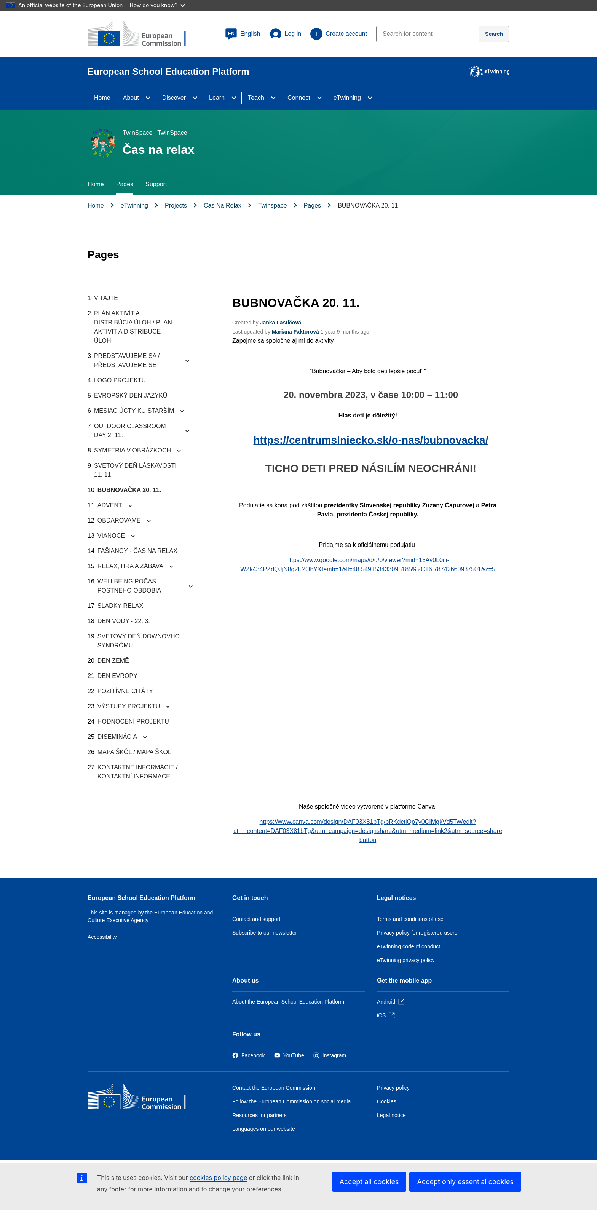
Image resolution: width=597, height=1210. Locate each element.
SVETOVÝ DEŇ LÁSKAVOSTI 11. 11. (135, 470)
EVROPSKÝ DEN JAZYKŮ (130, 395)
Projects (176, 205)
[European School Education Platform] (143, 34)
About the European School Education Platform (288, 1002)
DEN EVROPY (117, 676)
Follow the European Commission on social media (291, 1101)
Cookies (386, 1101)
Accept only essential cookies (465, 1182)
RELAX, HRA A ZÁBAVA (130, 566)
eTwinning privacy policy (405, 960)
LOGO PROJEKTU (120, 380)
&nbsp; (367, 686)
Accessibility (102, 937)
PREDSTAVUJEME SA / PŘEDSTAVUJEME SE (127, 360)
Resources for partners (259, 1115)
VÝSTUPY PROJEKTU (128, 706)
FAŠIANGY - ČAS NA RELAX (137, 551)
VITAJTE (106, 298)
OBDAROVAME (119, 520)
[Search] (494, 34)
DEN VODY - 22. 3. (123, 621)
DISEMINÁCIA (117, 737)
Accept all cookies (369, 1182)
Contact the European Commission (273, 1088)
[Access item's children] (150, 98)
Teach (256, 97)
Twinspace (272, 205)
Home (102, 97)
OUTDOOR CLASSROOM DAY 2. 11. (130, 430)
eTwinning (347, 97)
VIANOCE (111, 535)
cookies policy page (218, 1177)
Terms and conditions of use (410, 919)
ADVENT (109, 505)
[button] (242, 34)
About (131, 97)
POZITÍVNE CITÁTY (125, 691)
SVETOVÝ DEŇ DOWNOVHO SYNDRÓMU (138, 641)
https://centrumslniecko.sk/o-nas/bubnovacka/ (371, 440)
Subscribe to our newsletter (264, 933)
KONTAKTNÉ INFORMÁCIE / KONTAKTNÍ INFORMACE (137, 772)
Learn (217, 97)
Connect (298, 97)
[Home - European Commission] (143, 1098)
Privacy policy (393, 1088)
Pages (124, 184)
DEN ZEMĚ (113, 660)
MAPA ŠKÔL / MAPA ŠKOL (134, 752)
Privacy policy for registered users (417, 933)
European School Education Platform (141, 898)
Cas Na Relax (222, 205)
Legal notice (391, 1115)
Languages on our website (263, 1129)
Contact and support (256, 919)
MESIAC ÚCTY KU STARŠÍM (134, 411)
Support (156, 184)
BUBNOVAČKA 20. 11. (129, 490)
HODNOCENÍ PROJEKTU (133, 721)
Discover (174, 97)
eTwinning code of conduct (408, 946)
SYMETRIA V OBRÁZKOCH (132, 450)
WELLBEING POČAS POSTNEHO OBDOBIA (129, 586)
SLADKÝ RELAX (120, 606)
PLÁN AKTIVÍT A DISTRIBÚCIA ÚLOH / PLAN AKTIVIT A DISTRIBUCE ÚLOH (133, 327)
